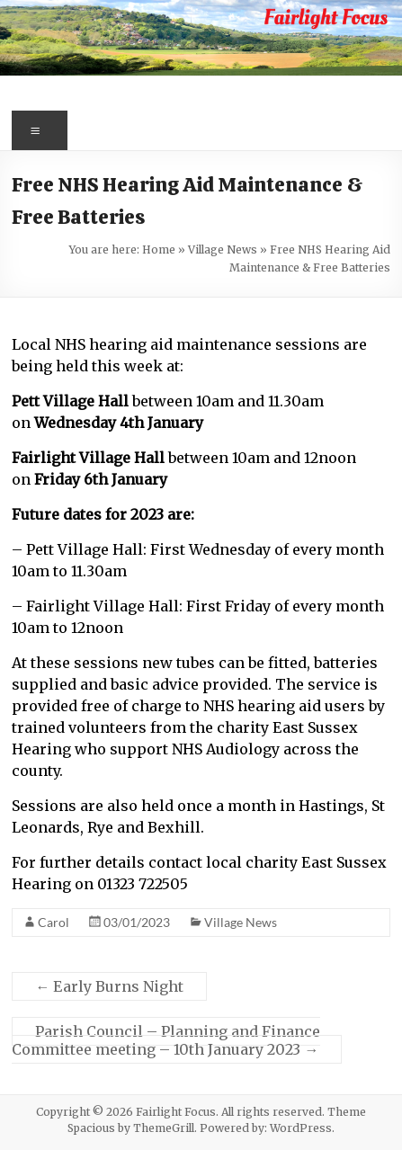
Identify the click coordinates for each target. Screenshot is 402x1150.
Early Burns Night (109, 986)
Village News (222, 249)
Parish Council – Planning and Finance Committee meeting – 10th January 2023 (166, 1040)
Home (158, 249)
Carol (53, 922)
